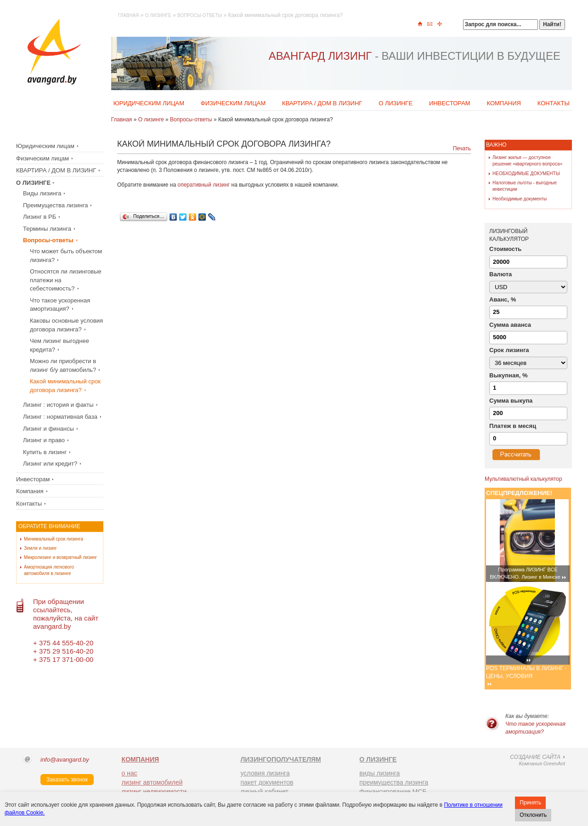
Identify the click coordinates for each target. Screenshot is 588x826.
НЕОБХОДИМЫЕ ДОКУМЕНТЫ (526, 173)
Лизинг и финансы (48, 428)
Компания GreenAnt (525, 760)
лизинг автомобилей (152, 782)
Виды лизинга (42, 193)
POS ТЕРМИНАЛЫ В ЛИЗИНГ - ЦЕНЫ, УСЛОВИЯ (526, 672)
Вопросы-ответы (199, 15)
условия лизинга (264, 773)
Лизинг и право (44, 440)
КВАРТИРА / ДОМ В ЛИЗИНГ (322, 103)
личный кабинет (264, 791)
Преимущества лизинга (55, 205)
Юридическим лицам (148, 103)
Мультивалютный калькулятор (523, 479)
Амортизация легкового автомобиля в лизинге (49, 570)
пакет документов (266, 782)
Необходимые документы (519, 198)
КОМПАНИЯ (140, 759)
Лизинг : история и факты (58, 404)
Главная (128, 15)
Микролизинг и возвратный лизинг (60, 557)
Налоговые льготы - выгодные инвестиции (524, 186)
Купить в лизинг (45, 452)
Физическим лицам (233, 103)
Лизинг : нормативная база (60, 416)
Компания (503, 103)
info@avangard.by (64, 759)
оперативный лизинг (203, 185)
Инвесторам (449, 103)
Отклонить (533, 815)
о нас (129, 773)
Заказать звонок (67, 779)
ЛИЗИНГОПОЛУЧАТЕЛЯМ (280, 759)
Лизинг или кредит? (50, 463)
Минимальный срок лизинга (53, 538)
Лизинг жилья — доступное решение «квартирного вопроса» (527, 160)
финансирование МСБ (392, 791)
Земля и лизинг (40, 548)
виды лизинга (379, 773)
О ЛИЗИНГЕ (377, 759)
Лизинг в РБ (39, 216)
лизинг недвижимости (154, 791)
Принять (530, 802)
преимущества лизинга (393, 782)
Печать (462, 148)
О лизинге (158, 15)
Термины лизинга (47, 228)
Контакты (553, 103)
